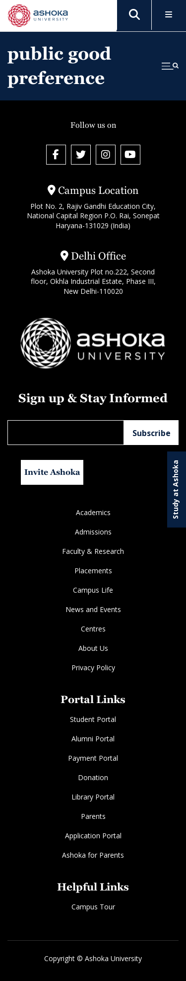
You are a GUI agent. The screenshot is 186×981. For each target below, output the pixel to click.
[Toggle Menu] (169, 15)
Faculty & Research (93, 551)
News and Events (93, 609)
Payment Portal (93, 758)
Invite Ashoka (52, 472)
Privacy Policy (93, 667)
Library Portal (93, 797)
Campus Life (93, 590)
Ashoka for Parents (93, 855)
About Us (93, 648)
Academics (93, 512)
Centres (93, 628)
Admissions (93, 531)
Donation (93, 777)
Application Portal (93, 835)
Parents (93, 816)
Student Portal (93, 719)
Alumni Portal (93, 738)
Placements (93, 570)
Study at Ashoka (175, 489)
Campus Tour (93, 906)
